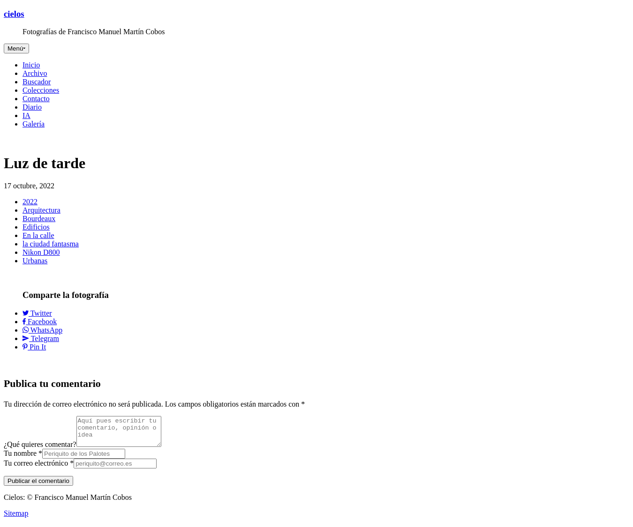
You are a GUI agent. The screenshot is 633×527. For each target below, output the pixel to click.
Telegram (41, 338)
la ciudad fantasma (51, 244)
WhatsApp (42, 330)
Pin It (34, 347)
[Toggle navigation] (16, 48)
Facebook (40, 322)
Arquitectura (41, 210)
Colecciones (41, 90)
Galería (34, 124)
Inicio (31, 65)
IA (26, 115)
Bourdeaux (39, 219)
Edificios (36, 227)
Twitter (37, 313)
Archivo (35, 73)
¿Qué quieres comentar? (40, 450)
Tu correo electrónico (39, 469)
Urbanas (35, 261)
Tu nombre (23, 459)
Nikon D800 (41, 252)
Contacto (36, 99)
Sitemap (16, 519)
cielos (14, 14)
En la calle (38, 235)
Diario (32, 107)
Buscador (37, 82)
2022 (30, 202)
